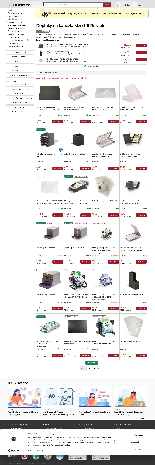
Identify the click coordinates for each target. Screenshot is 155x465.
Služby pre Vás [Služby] (11, 81)
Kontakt (120, 431)
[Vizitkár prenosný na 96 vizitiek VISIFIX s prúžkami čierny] (133, 139)
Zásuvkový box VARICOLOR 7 (47, 294)
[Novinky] (20, 71)
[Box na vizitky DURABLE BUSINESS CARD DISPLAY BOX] (133, 92)
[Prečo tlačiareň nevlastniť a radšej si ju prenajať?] (95, 397)
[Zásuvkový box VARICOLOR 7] (49, 280)
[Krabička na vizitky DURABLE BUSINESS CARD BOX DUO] (105, 139)
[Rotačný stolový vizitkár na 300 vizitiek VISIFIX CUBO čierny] (105, 326)
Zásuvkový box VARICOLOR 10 (75, 248)
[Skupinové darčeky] (20, 57)
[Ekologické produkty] (20, 76)
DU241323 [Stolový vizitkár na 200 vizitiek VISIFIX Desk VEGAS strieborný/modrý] (39, 349)
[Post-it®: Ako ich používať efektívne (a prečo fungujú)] (24, 397)
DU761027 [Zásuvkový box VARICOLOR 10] (67, 255)
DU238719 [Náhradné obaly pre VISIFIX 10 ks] (123, 349)
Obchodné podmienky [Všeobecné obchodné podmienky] (125, 436)
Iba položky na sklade (48, 73)
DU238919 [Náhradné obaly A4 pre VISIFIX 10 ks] (95, 209)
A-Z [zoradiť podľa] (82, 78)
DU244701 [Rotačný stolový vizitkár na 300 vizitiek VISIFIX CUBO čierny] (95, 349)
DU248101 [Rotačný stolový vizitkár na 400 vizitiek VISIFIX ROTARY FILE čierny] (67, 302)
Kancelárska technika (16, 28)
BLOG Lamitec (18, 383)
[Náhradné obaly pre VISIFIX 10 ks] (133, 326)
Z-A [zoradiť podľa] (86, 78)
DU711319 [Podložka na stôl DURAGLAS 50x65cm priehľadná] (95, 115)
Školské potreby (14, 19)
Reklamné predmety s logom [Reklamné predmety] (92, 431)
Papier (10, 10)
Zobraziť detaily (34, 461)
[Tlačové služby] (20, 112)
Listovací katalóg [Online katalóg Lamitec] (52, 438)
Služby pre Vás (86, 424)
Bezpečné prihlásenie (18, 431)
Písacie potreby (14, 16)
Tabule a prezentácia (15, 31)
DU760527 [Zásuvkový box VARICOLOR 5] (39, 255)
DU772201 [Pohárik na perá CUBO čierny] (67, 162)
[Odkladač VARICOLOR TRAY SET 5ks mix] (49, 139)
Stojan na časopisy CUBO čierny (131, 294)
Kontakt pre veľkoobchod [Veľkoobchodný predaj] (126, 433)
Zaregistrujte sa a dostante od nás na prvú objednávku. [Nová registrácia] (91, 13)
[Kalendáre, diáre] (20, 98)
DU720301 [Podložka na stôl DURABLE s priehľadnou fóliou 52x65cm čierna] (39, 115)
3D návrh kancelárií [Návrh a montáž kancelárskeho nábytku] (89, 428)
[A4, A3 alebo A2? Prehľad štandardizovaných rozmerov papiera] (59, 397)
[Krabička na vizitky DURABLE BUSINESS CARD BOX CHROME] (133, 233)
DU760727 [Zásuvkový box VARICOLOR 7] (39, 302)
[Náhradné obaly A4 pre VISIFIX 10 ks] (105, 186)
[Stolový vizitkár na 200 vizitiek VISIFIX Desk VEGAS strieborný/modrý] (49, 326)
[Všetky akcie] (20, 62)
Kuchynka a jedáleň (15, 46)
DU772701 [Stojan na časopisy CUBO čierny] (123, 302)
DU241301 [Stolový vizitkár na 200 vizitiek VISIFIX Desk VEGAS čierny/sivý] (67, 209)
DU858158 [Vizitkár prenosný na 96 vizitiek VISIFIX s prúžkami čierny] (123, 162)
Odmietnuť (137, 459)
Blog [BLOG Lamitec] (47, 433)
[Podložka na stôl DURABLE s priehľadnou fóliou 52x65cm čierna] (49, 92)
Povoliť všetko (137, 445)
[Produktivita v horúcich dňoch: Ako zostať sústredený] (130, 397)
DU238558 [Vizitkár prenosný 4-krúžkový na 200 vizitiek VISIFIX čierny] (123, 209)
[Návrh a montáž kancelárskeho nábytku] (20, 85)
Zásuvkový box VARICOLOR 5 (47, 248)
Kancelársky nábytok (16, 34)
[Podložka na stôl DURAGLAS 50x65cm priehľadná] (105, 92)
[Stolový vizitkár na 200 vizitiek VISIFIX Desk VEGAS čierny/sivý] (77, 186)
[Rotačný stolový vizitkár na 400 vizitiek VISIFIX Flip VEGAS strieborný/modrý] (105, 280)
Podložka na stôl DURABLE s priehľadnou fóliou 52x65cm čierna (67, 44)
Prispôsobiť (137, 452)
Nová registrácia (16, 428)
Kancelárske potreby (15, 22)
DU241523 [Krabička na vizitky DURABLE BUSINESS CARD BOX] (67, 115)
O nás (119, 428)
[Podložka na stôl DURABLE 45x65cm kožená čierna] (77, 326)
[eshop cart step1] (134, 4)
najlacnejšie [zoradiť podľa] (65, 78)
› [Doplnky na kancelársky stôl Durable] (98, 368)
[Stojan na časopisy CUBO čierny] (133, 280)
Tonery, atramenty (15, 13)
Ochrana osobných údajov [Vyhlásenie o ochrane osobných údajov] (126, 438)
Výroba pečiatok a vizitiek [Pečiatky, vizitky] (91, 436)
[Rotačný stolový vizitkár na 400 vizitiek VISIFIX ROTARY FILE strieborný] (105, 233)
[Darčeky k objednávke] (20, 52)
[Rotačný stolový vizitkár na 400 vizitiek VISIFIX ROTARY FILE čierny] (77, 280)
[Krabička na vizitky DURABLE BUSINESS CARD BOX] (77, 92)
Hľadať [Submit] (107, 4)
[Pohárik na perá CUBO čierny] (77, 139)
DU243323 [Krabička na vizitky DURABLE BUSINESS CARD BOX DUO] (95, 162)
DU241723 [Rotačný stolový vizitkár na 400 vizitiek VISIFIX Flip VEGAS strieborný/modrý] (95, 302)
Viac (144, 418)
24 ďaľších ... (92, 363)
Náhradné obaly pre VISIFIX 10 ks (132, 341)
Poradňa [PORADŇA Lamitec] (49, 436)
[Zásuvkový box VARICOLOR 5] (49, 233)
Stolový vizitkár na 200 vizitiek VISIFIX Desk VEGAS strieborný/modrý (47, 343)
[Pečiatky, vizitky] (20, 103)
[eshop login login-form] (118, 4)
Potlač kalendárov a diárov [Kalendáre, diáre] (91, 433)
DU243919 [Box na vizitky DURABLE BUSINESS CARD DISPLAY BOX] (123, 115)
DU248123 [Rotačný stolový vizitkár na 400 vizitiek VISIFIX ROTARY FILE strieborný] (95, 255)
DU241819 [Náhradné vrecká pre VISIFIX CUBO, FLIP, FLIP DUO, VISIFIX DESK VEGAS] (39, 209)
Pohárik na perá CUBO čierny (75, 154)
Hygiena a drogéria (15, 37)
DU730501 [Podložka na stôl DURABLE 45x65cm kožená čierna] (67, 349)
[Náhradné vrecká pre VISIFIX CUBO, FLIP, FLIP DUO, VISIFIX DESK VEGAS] (49, 186)
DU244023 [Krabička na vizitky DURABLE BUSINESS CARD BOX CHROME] (123, 255)
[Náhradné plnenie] (20, 107)
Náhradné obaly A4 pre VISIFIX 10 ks (105, 201)
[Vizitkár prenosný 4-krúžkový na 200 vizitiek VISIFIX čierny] (133, 186)
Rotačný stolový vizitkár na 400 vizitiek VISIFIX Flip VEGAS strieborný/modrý (103, 297)
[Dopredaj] (20, 66)
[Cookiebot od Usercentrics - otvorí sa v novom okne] (14, 460)
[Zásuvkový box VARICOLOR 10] (77, 233)
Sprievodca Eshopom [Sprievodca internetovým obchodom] (53, 431)
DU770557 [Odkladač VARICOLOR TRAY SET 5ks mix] (39, 162)
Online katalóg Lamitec (54, 428)
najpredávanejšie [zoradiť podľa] (53, 78)
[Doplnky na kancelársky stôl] (48, 31)
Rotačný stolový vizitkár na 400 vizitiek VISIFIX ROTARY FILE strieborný (103, 250)
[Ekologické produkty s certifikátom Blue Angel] (61, 149)
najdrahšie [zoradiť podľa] (75, 78)
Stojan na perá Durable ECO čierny (58, 52)
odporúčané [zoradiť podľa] (40, 78)
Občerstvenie (13, 43)
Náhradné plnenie (88, 438)
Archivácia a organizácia (17, 25)
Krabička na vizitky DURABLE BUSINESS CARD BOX (63, 59)
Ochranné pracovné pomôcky (19, 40)
